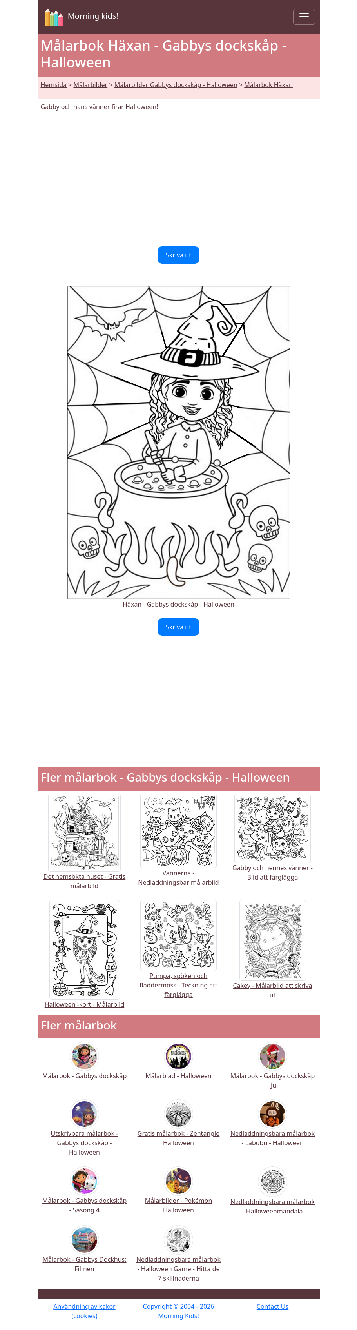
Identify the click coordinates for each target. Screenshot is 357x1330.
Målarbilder (90, 84)
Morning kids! (80, 17)
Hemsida (54, 84)
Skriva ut (178, 255)
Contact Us (272, 1306)
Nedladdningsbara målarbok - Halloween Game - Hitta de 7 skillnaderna (178, 1259)
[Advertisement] (178, 179)
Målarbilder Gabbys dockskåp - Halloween (175, 84)
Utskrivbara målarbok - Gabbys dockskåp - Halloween (84, 1133)
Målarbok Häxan (268, 84)
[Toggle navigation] (304, 17)
